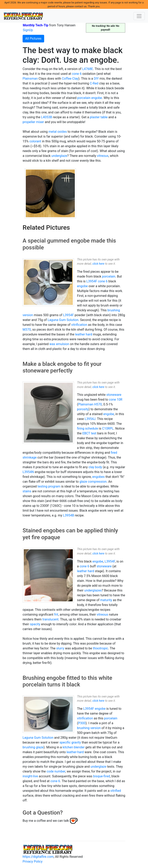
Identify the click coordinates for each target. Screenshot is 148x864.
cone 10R (115, 399)
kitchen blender (73, 747)
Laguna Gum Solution (63, 320)
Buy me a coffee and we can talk (46, 821)
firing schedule (87, 428)
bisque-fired (101, 776)
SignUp (28, 30)
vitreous (102, 156)
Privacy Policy (33, 861)
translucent (50, 619)
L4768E (87, 69)
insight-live (30, 776)
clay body (95, 467)
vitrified (115, 791)
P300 (81, 723)
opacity (35, 624)
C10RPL (108, 428)
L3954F (91, 281)
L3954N (28, 472)
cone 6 (77, 74)
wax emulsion (59, 344)
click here (98, 263)
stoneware (113, 395)
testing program (49, 486)
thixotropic (100, 648)
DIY (96, 78)
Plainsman (30, 78)
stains (27, 491)
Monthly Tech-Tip (35, 25)
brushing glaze (33, 747)
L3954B (68, 515)
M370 (27, 329)
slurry (60, 648)
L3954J (90, 419)
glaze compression (92, 481)
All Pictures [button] (33, 38)
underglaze (59, 156)
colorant (35, 141)
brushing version (89, 728)
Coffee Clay (70, 78)
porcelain (84, 98)
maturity (106, 600)
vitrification (79, 325)
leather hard (83, 334)
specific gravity (70, 742)
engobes (98, 477)
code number (56, 771)
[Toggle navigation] (139, 16)
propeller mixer (33, 122)
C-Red (94, 83)
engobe (96, 98)
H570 (98, 404)
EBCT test (89, 433)
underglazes (93, 590)
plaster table (98, 117)
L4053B (46, 117)
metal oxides (58, 132)
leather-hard (75, 752)
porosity (83, 409)
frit (56, 614)
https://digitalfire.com (38, 857)
